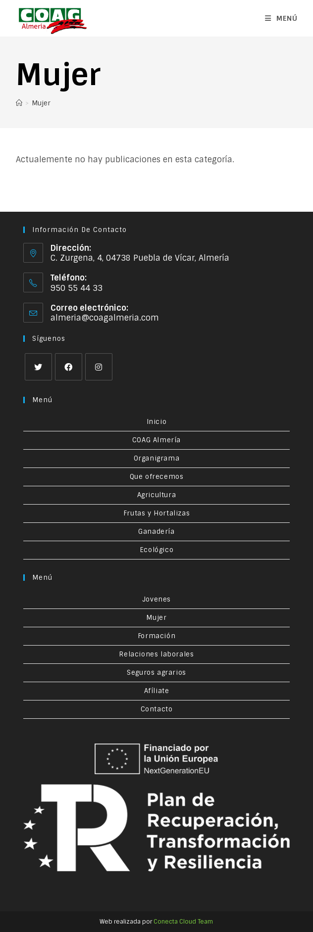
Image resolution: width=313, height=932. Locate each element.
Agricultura (156, 495)
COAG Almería (156, 440)
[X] (38, 366)
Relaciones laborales (156, 654)
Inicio (157, 422)
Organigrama (157, 458)
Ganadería (156, 531)
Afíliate (156, 691)
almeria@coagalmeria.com (105, 318)
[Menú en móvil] (281, 18)
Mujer (41, 103)
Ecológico (156, 550)
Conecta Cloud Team (183, 922)
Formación (156, 636)
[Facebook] (68, 366)
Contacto (157, 709)
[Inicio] (19, 103)
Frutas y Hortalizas (156, 513)
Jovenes (156, 599)
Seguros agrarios (156, 672)
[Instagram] (98, 366)
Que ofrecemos (157, 476)
